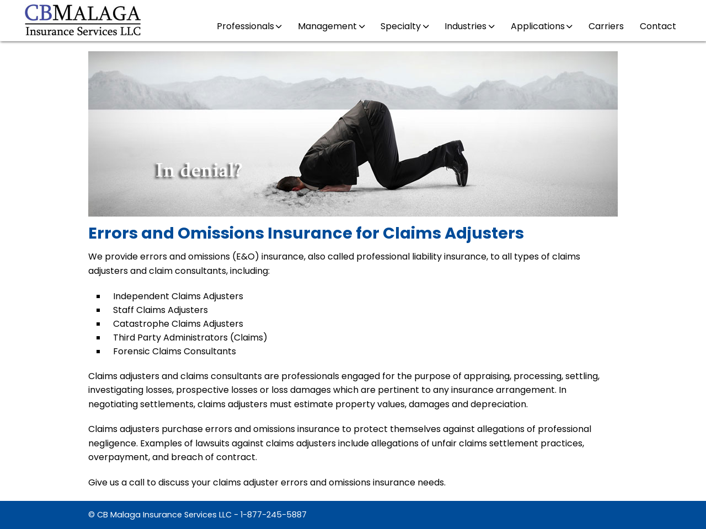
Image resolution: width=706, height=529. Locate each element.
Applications (542, 26)
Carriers (606, 26)
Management (331, 26)
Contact (658, 26)
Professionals (249, 26)
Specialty (405, 26)
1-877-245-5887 (273, 514)
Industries (469, 26)
